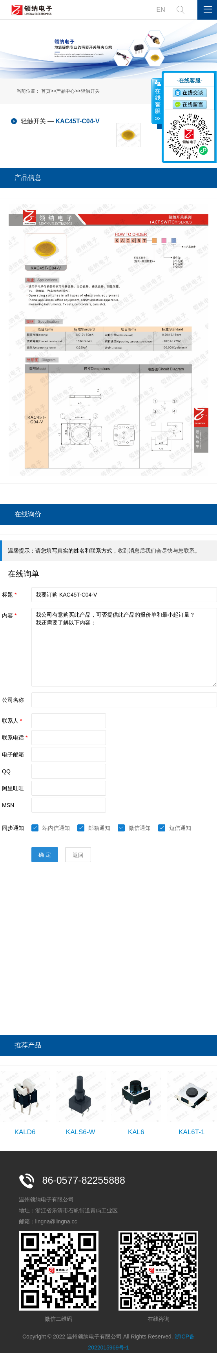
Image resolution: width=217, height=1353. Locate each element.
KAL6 (136, 1132)
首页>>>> (70, 91)
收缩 (156, 101)
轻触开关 (90, 91)
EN (161, 9)
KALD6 (25, 1132)
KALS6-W (80, 1132)
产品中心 (65, 91)
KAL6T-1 (191, 1132)
